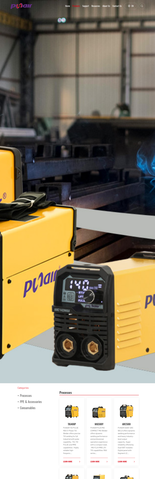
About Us (106, 6)
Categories (23, 387)
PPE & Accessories (26, 402)
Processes (21, 395)
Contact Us (117, 6)
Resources (96, 6)
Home (67, 6)
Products (76, 6)
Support (85, 6)
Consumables (22, 408)
